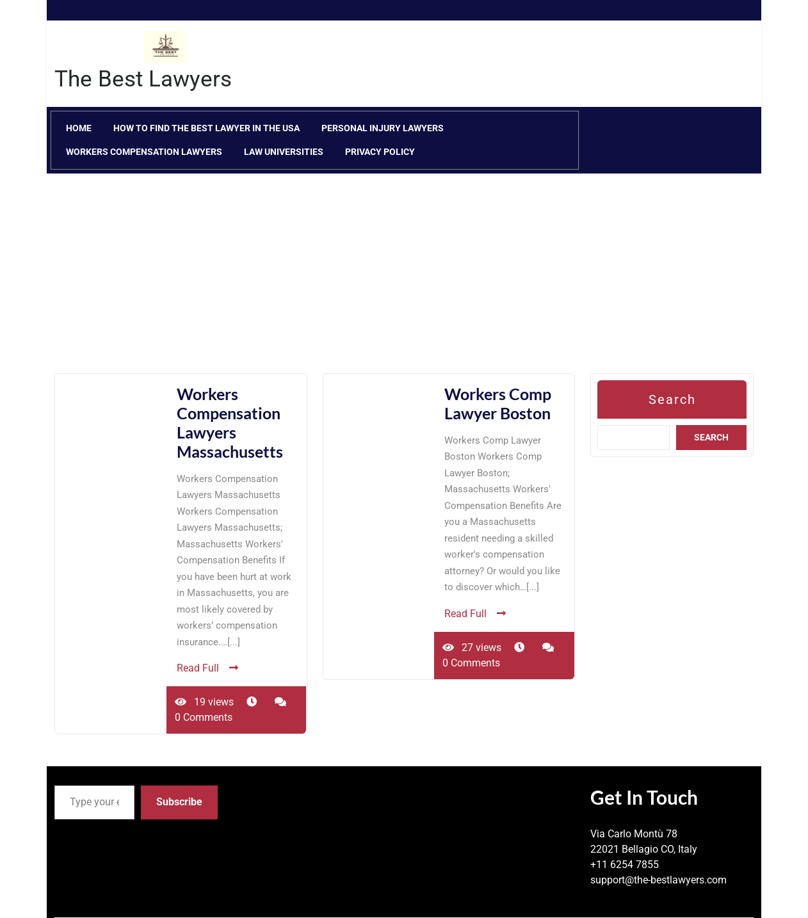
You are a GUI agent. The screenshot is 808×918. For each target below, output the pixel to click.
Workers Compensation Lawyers (144, 152)
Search (672, 399)
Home (79, 128)
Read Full (207, 668)
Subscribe (179, 802)
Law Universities (283, 152)
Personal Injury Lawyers (382, 128)
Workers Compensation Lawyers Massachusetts (230, 422)
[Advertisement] (404, 283)
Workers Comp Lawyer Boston (497, 403)
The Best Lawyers (143, 79)
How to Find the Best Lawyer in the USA (206, 128)
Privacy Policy (380, 152)
